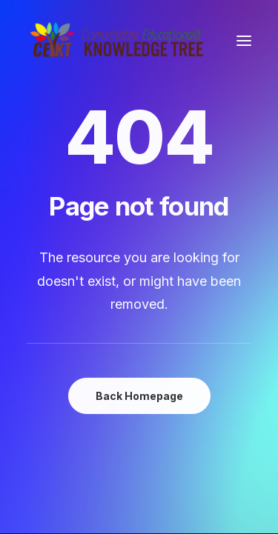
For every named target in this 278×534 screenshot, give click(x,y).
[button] (244, 40)
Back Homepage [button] (139, 396)
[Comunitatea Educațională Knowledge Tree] (119, 40)
